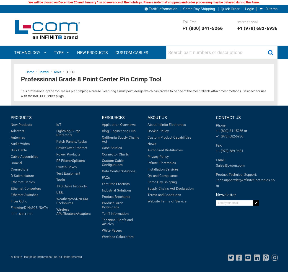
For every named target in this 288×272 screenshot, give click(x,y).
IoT (58, 125)
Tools (60, 180)
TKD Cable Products (71, 186)
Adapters (17, 131)
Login (249, 9)
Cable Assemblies (24, 157)
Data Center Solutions (118, 171)
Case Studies (112, 148)
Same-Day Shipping (162, 182)
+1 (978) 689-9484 (229, 151)
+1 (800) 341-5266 (229, 131)
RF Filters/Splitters (70, 161)
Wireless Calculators (118, 237)
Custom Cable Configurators (113, 163)
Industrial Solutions (117, 190)
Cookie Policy (158, 131)
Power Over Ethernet (71, 148)
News (152, 144)
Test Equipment (68, 173)
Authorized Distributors (165, 150)
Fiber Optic (19, 201)
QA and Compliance (163, 176)
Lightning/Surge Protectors (68, 133)
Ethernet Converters (26, 189)
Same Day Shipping (199, 9)
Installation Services (163, 169)
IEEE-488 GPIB (21, 214)
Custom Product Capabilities (169, 137)
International (257, 26)
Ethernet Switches (24, 195)
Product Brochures (116, 197)
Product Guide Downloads (112, 205)
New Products (21, 125)
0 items (268, 9)
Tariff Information (161, 9)
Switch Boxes (66, 167)
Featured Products (116, 184)
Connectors (20, 169)
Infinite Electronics (162, 163)
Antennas (18, 137)
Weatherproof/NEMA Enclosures (72, 201)
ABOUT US (157, 117)
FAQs (106, 178)
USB (59, 193)
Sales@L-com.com (230, 165)
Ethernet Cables (23, 182)
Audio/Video (20, 144)
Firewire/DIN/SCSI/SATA (29, 208)
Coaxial (16, 163)
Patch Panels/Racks (71, 142)
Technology (30, 52)
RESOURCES (113, 117)
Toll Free (203, 26)
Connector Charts (115, 154)
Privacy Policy (158, 157)
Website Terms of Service (167, 201)
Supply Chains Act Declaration (171, 189)
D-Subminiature (22, 176)
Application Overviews (119, 125)
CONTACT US (228, 117)
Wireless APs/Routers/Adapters (73, 211)
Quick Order (230, 9)
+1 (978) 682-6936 (229, 136)
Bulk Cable (19, 150)
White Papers (112, 230)
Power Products (68, 154)
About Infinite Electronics (167, 125)
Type (62, 52)
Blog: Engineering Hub (118, 131)
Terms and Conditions (164, 195)
